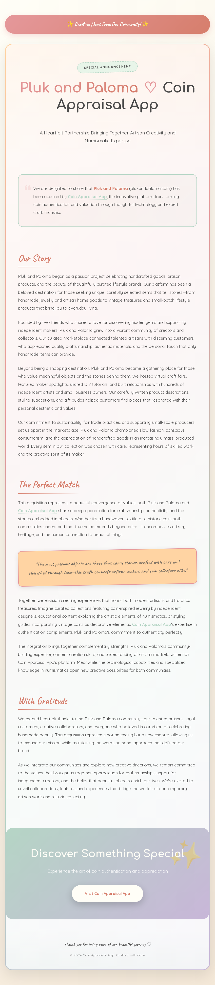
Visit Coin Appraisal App (107, 895)
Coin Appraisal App (87, 192)
